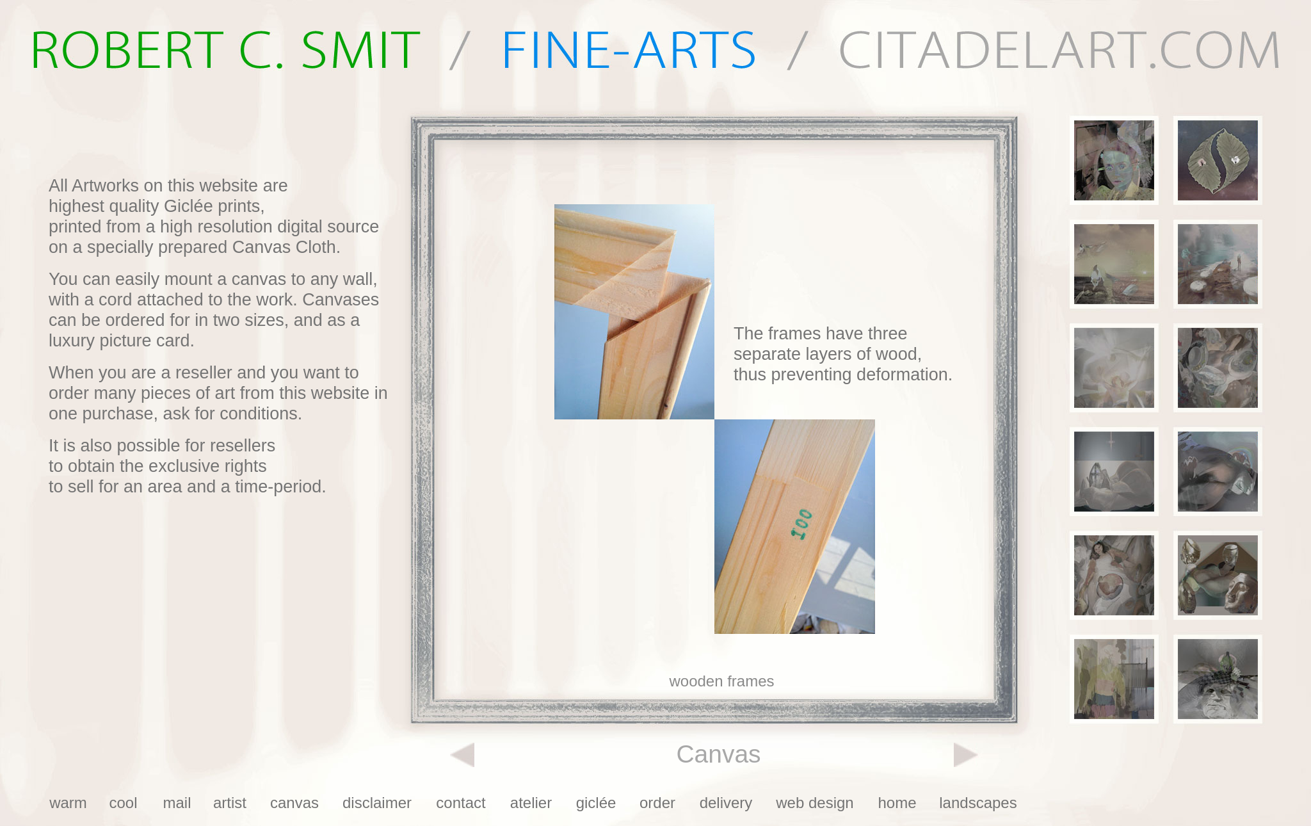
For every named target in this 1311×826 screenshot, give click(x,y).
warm (68, 802)
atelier (531, 802)
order (657, 802)
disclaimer (377, 802)
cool (123, 802)
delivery (726, 802)
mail (177, 802)
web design (814, 802)
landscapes (978, 802)
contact (460, 802)
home (897, 802)
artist (229, 802)
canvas (294, 802)
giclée (596, 802)
